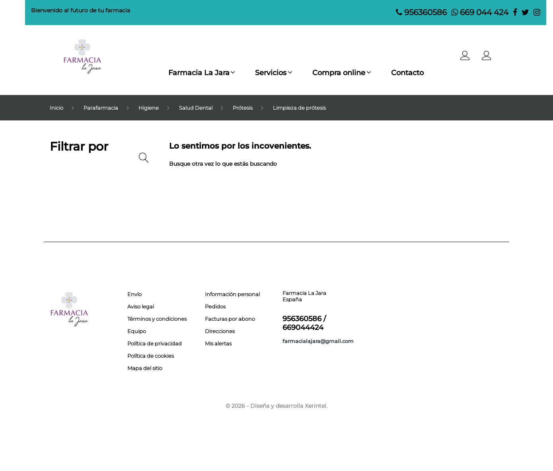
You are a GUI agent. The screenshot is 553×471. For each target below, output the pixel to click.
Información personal (232, 294)
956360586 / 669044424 (304, 323)
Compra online (339, 73)
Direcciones (220, 331)
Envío (134, 294)
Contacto (410, 73)
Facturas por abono (230, 319)
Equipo (136, 331)
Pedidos (215, 306)
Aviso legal (140, 306)
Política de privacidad (154, 343)
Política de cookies (150, 356)
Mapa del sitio (144, 368)
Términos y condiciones (157, 319)
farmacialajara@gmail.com (318, 341)
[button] (486, 57)
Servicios (270, 73)
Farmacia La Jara (195, 73)
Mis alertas (218, 343)
